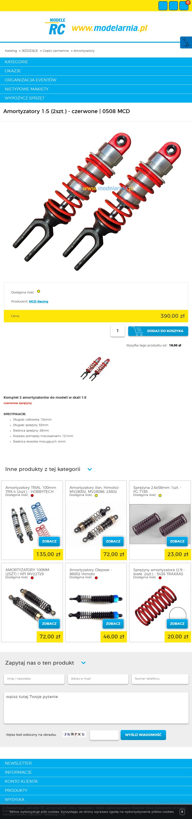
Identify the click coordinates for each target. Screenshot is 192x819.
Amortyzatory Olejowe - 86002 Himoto (91, 572)
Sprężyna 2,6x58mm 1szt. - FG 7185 (157, 490)
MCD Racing (38, 301)
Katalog (11, 50)
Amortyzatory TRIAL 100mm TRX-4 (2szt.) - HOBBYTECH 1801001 (30, 492)
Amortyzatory (84, 50)
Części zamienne (56, 50)
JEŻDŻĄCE (30, 50)
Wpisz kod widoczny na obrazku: (31, 734)
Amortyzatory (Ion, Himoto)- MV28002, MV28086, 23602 (94, 490)
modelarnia (96, 26)
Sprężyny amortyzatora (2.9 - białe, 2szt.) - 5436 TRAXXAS (159, 572)
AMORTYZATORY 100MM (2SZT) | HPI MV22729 (27, 572)
